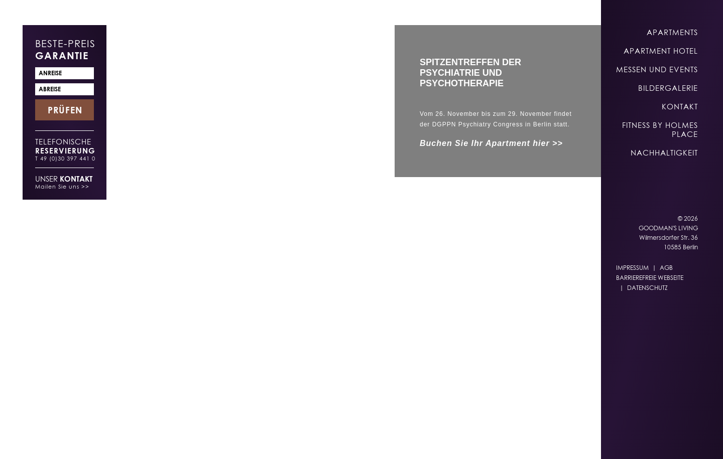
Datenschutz (647, 287)
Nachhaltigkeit (664, 152)
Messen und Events (657, 69)
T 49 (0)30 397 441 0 (65, 158)
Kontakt (680, 106)
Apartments (672, 32)
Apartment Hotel (661, 50)
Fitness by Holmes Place (660, 129)
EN (444, 439)
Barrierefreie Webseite (649, 277)
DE (424, 439)
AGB (666, 267)
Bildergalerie (668, 87)
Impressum (632, 267)
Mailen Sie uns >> (62, 186)
